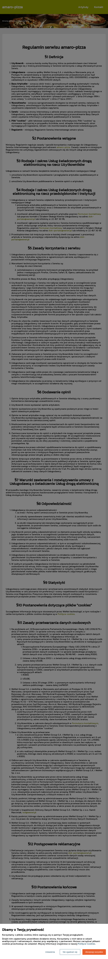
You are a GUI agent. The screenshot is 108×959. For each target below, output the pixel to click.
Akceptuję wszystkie (94, 952)
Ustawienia (50, 952)
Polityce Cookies (86, 943)
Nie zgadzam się (70, 952)
